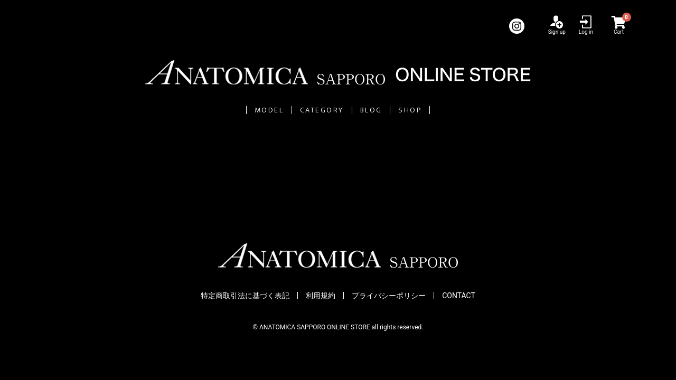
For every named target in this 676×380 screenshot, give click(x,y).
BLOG (399, 110)
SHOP (479, 110)
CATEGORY (303, 110)
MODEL (202, 110)
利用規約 (320, 296)
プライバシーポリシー (389, 296)
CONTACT (458, 296)
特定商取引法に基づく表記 (245, 296)
